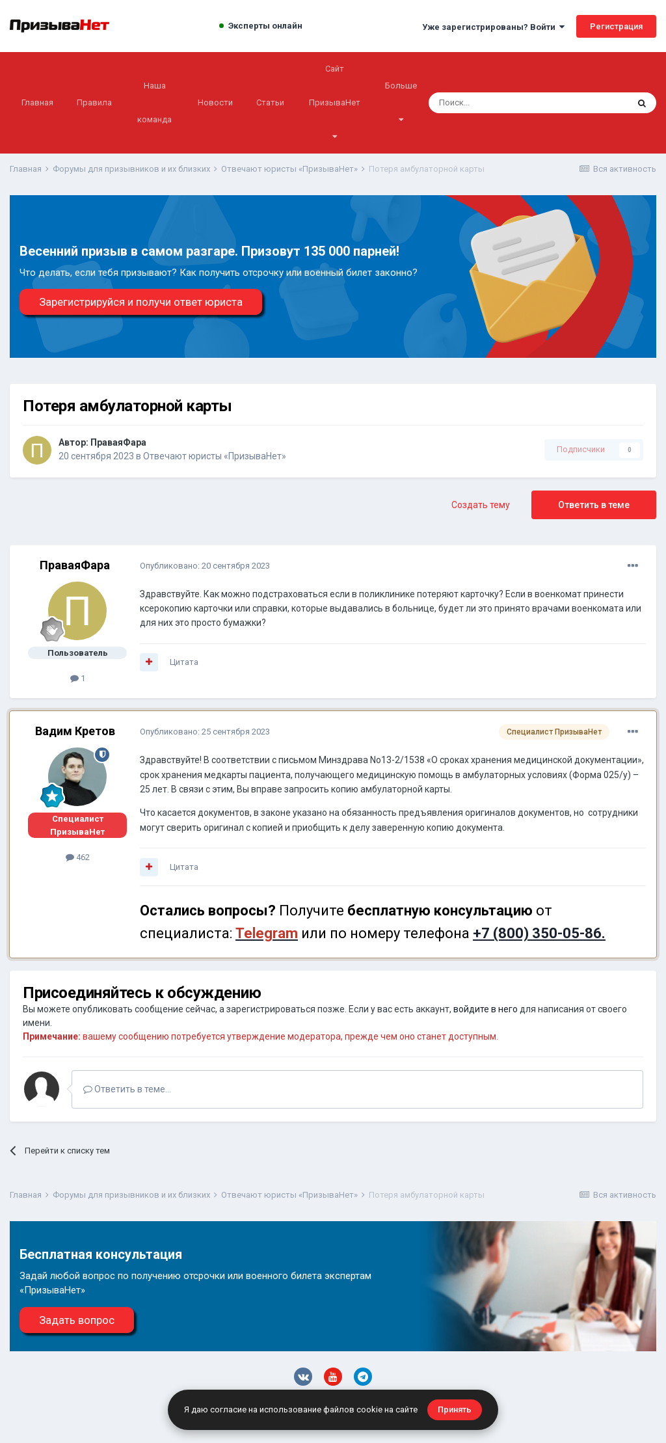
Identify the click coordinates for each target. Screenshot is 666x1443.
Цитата (184, 662)
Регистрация (616, 26)
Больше (401, 102)
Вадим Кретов (75, 731)
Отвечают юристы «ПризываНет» (214, 456)
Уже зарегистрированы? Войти (493, 27)
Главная (37, 102)
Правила (94, 102)
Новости (215, 102)
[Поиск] (493, 102)
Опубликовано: (205, 566)
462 (78, 857)
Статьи (270, 102)
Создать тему (480, 505)
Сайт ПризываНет (334, 102)
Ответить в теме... (127, 1089)
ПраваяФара (118, 442)
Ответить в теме (594, 505)
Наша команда (154, 102)
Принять (455, 1409)
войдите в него (485, 1009)
